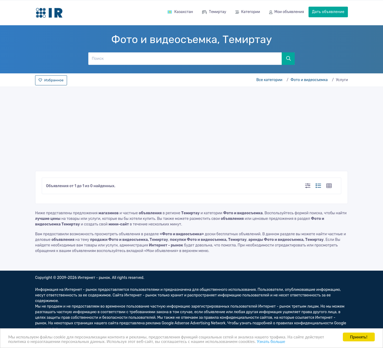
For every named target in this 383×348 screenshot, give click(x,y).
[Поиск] (184, 58)
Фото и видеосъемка (309, 80)
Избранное (51, 80)
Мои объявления (286, 12)
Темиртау (214, 12)
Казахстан (180, 12)
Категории (247, 12)
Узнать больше (271, 342)
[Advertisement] (191, 127)
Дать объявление (328, 12)
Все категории (269, 80)
